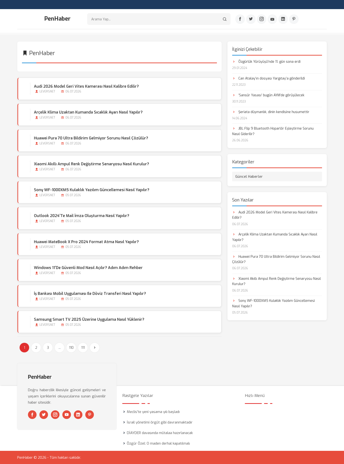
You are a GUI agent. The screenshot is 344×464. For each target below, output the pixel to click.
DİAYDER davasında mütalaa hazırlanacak (160, 432)
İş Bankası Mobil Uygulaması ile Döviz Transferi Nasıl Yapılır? (90, 293)
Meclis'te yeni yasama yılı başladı (153, 411)
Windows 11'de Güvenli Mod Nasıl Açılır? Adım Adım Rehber (88, 267)
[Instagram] (261, 19)
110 (71, 347)
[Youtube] (272, 19)
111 (83, 347)
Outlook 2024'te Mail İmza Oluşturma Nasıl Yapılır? (81, 215)
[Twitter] (251, 19)
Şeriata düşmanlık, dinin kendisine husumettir (270, 111)
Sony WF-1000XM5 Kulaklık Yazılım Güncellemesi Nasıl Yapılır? (91, 189)
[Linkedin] (283, 19)
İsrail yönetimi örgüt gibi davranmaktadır (160, 422)
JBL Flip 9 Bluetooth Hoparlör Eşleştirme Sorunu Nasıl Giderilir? (273, 131)
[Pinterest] (294, 19)
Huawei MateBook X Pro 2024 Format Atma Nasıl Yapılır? (86, 241)
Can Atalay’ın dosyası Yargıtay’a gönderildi (268, 78)
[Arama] (224, 19)
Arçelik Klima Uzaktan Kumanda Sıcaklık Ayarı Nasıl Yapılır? (88, 111)
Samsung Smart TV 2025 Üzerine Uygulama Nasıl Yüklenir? (89, 319)
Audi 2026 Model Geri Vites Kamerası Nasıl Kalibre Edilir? (86, 85)
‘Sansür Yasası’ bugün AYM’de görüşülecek (268, 94)
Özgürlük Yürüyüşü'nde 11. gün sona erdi (266, 61)
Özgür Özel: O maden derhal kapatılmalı (158, 443)
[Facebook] (240, 19)
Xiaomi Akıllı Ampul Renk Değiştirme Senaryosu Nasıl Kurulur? (91, 163)
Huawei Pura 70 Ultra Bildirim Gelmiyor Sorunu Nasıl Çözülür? (91, 137)
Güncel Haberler (249, 176)
